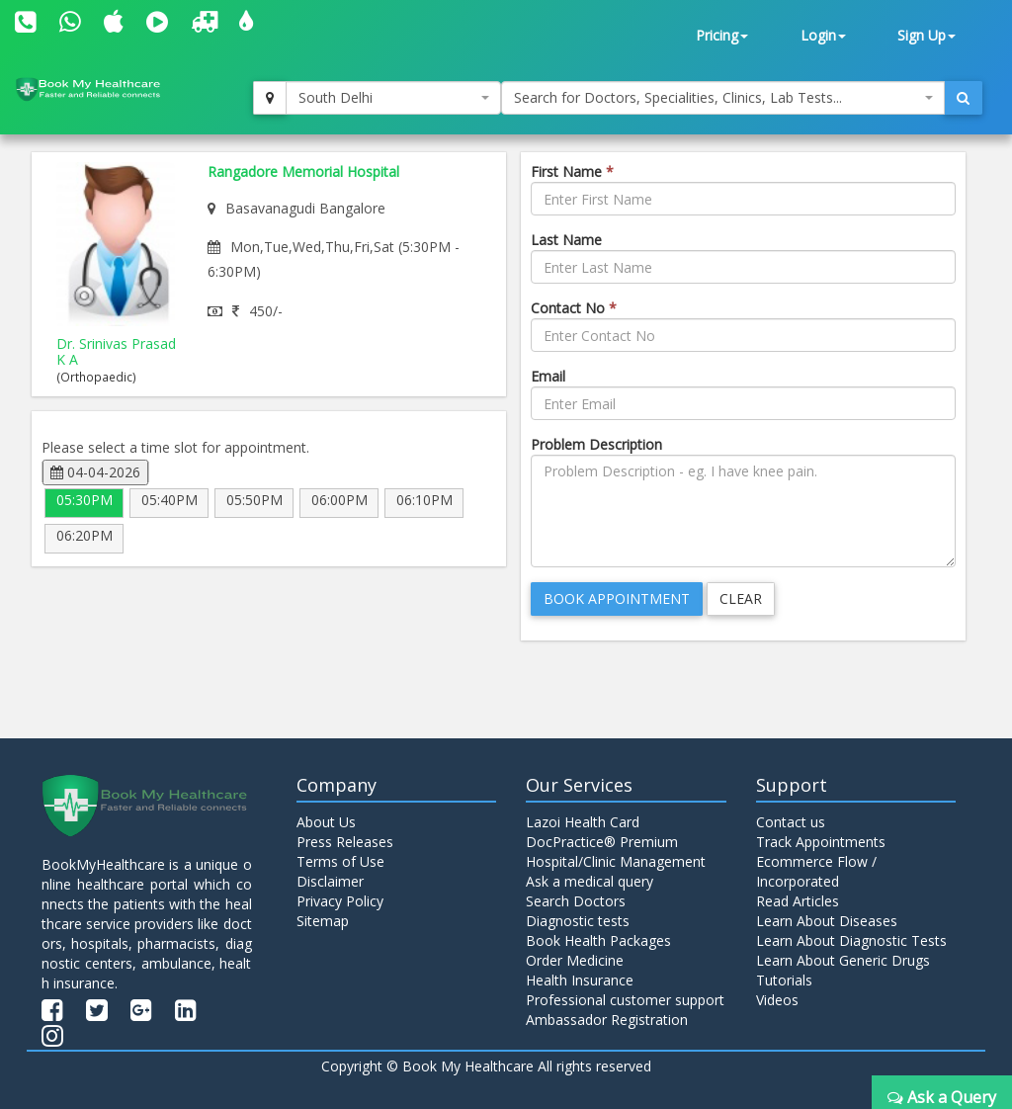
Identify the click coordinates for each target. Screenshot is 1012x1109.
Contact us (790, 821)
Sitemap (322, 920)
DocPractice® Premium (602, 841)
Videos (777, 999)
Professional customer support (625, 999)
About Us (326, 821)
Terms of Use (340, 861)
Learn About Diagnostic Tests (851, 940)
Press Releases (344, 841)
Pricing (722, 35)
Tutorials (784, 980)
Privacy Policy (339, 901)
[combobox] (393, 98)
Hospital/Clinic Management (616, 861)
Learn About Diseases (826, 920)
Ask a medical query (589, 881)
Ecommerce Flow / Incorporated (816, 871)
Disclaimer (330, 881)
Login (823, 35)
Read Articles (797, 901)
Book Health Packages (598, 940)
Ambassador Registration (607, 1019)
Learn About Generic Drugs (843, 960)
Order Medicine (575, 960)
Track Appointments (821, 841)
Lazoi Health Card (582, 821)
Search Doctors (576, 901)
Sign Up (926, 35)
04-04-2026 (95, 472)
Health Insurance (579, 980)
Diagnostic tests (578, 920)
